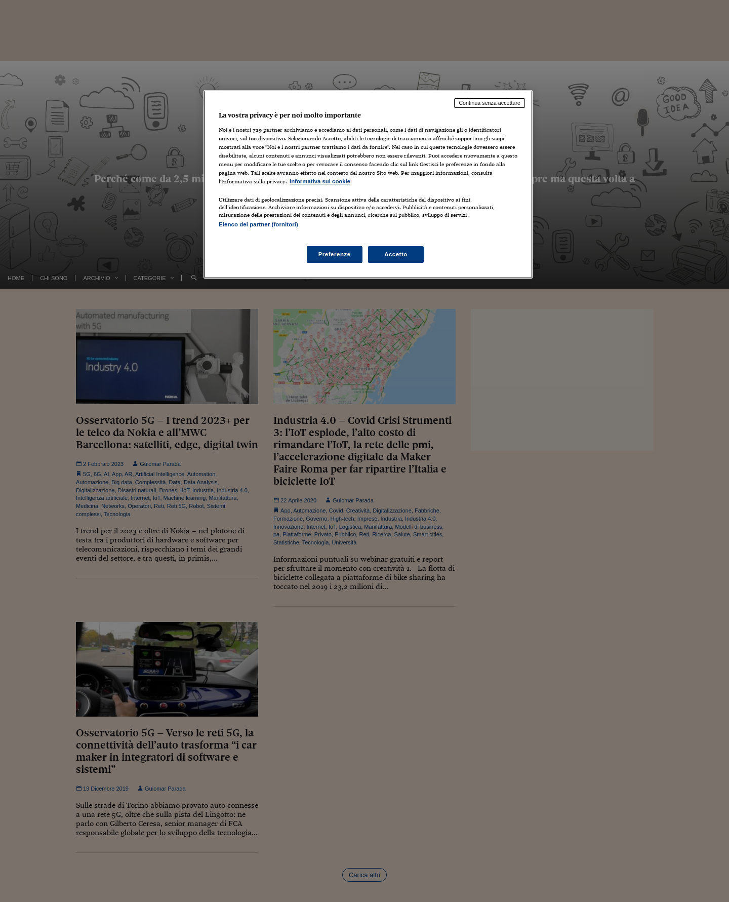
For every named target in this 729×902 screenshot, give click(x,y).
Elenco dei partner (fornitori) (258, 224)
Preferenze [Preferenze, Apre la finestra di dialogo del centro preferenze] (334, 254)
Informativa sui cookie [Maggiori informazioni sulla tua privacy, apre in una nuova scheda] (320, 181)
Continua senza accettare (489, 103)
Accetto (396, 254)
